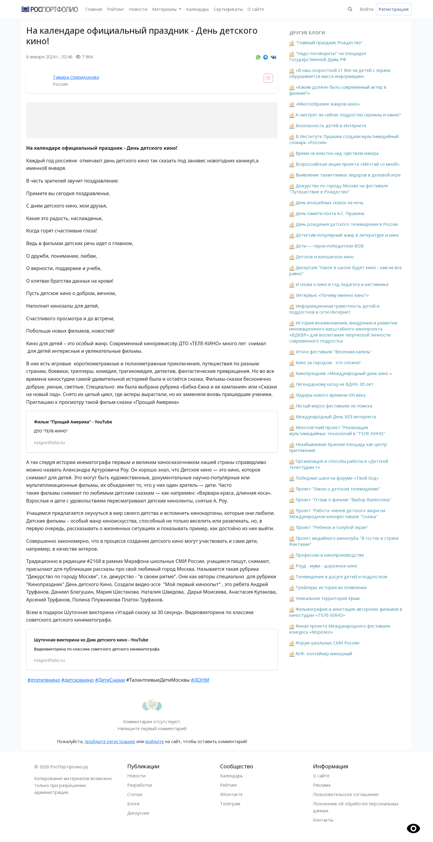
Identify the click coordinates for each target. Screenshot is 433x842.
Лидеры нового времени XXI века (330, 395)
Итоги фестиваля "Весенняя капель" (334, 352)
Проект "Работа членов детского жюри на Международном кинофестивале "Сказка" (337, 513)
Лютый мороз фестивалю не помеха (334, 406)
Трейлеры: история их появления (331, 587)
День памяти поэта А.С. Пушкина (330, 213)
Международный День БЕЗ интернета (336, 416)
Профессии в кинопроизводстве (330, 555)
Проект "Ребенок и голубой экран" (332, 527)
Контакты (323, 820)
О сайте (255, 9)
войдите (155, 741)
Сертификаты (228, 9)
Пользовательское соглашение (346, 794)
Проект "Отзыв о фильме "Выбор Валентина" (343, 499)
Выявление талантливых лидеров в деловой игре (348, 175)
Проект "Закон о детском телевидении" (338, 489)
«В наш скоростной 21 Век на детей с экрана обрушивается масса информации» (339, 73)
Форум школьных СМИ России (327, 643)
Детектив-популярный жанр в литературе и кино (347, 235)
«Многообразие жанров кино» (328, 104)
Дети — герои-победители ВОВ (330, 246)
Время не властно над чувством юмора (337, 153)
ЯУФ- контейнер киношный (324, 653)
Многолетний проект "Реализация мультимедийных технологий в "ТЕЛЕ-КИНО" (337, 430)
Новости (138, 9)
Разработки (139, 785)
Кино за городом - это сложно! (328, 362)
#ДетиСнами (110, 680)
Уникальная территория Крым (328, 598)
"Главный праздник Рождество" (329, 42)
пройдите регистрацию (110, 741)
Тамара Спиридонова (76, 77)
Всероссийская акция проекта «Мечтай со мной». (348, 164)
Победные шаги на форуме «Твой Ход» (337, 478)
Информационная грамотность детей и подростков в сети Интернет (334, 309)
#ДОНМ (200, 680)
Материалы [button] (165, 9)
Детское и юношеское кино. (325, 257)
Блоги (133, 804)
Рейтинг (115, 9)
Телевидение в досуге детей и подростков (341, 576)
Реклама (321, 785)
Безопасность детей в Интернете (331, 125)
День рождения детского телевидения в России (347, 224)
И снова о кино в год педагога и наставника (342, 284)
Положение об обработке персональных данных (356, 807)
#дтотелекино (43, 680)
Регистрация (394, 9)
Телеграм (230, 804)
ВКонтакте (231, 794)
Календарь (197, 9)
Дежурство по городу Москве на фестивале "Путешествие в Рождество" (338, 189)
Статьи (134, 794)
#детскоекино (77, 680)
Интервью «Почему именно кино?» (332, 295)
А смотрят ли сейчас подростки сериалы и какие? (348, 115)
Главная (93, 9)
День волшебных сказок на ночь (330, 202)
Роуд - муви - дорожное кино (326, 566)
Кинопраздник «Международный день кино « (344, 373)
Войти (366, 9)
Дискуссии (138, 813)
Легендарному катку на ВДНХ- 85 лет (334, 384)
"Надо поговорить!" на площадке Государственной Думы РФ (327, 56)
